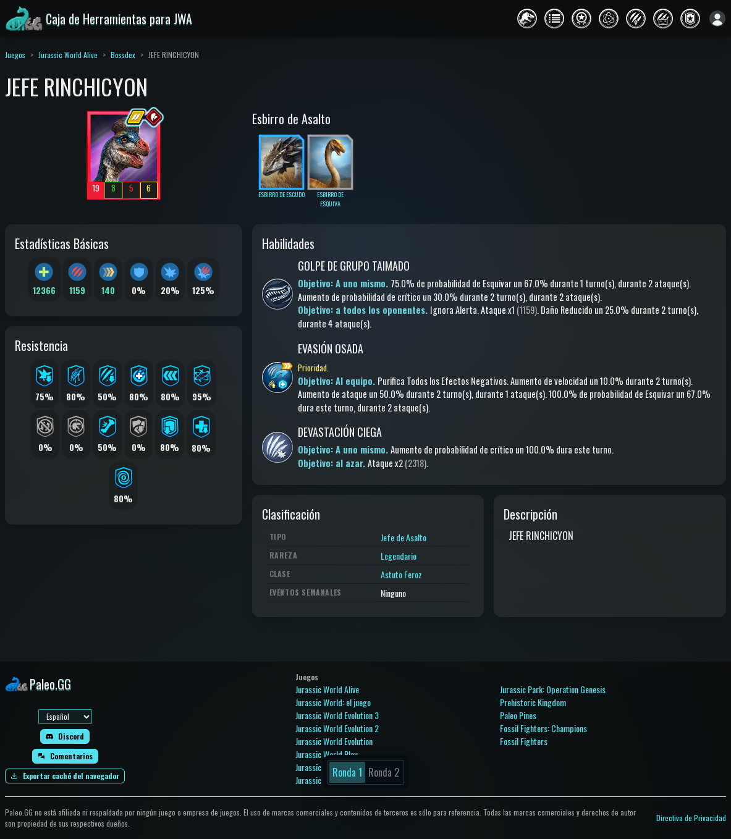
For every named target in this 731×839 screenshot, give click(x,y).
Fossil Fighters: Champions (543, 728)
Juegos (15, 54)
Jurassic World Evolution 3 (337, 715)
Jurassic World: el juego (333, 702)
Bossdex (123, 54)
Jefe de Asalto (403, 537)
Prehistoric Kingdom (533, 702)
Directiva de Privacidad (691, 817)
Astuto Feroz (401, 574)
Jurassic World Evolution (334, 741)
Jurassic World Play (326, 754)
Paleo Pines (518, 715)
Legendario (398, 555)
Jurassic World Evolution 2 (337, 728)
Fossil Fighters (523, 741)
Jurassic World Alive (68, 54)
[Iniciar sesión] (717, 18)
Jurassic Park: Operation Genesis (553, 689)
